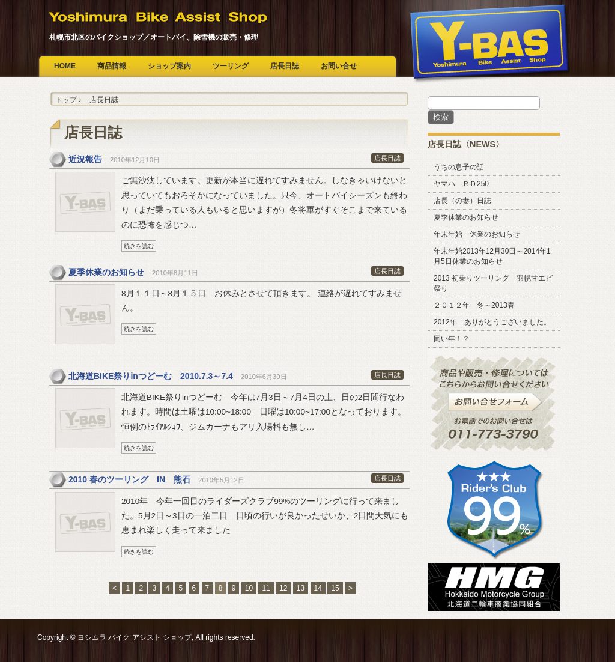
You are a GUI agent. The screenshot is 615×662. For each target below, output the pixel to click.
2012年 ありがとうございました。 (492, 322)
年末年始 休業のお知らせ (477, 234)
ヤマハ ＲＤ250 (461, 184)
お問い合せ (339, 66)
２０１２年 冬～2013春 (474, 305)
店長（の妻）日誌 (462, 200)
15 (335, 588)
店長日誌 (284, 66)
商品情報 (111, 66)
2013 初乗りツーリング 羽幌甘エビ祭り (493, 283)
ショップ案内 (169, 66)
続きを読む (139, 246)
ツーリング (231, 66)
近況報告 (85, 159)
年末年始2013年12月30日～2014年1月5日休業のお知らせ (492, 256)
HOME (65, 66)
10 (249, 588)
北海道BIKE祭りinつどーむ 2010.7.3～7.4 (150, 376)
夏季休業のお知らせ (106, 272)
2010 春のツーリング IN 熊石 (129, 479)
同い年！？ (452, 339)
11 (266, 588)
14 (318, 588)
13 (300, 588)
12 (283, 588)
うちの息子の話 (459, 167)
